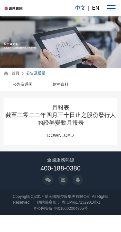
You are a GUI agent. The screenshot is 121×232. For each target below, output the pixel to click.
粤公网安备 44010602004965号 (60, 208)
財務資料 (60, 84)
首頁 (15, 73)
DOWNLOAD (60, 135)
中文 (80, 8)
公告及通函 (35, 73)
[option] (22, 85)
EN (95, 8)
